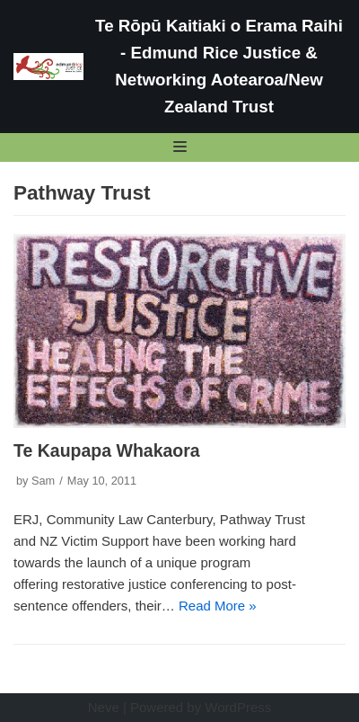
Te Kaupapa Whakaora (106, 450)
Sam (43, 480)
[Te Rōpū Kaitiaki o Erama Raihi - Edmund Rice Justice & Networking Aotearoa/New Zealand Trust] (179, 66)
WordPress (238, 707)
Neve (103, 707)
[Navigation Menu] (180, 146)
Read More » (218, 605)
